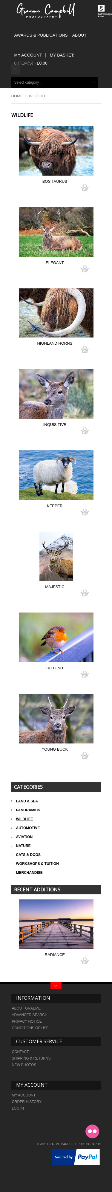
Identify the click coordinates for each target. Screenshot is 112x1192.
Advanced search (29, 1015)
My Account (28, 55)
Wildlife (24, 819)
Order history (27, 1102)
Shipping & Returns (31, 1058)
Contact (20, 1052)
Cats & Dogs (28, 855)
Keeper (55, 506)
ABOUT (79, 35)
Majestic (54, 587)
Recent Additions (37, 889)
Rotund (55, 668)
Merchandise (29, 873)
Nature (23, 846)
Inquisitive (54, 424)
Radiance (55, 954)
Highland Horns (54, 343)
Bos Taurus (54, 181)
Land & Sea (27, 801)
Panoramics (28, 810)
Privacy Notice (27, 1021)
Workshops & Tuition (37, 864)
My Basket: (62, 55)
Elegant (55, 262)
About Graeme (26, 1008)
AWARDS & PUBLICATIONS (41, 35)
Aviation (24, 837)
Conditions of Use (30, 1028)
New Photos (24, 1065)
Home (17, 96)
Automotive (28, 828)
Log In (18, 1108)
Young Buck (55, 749)
